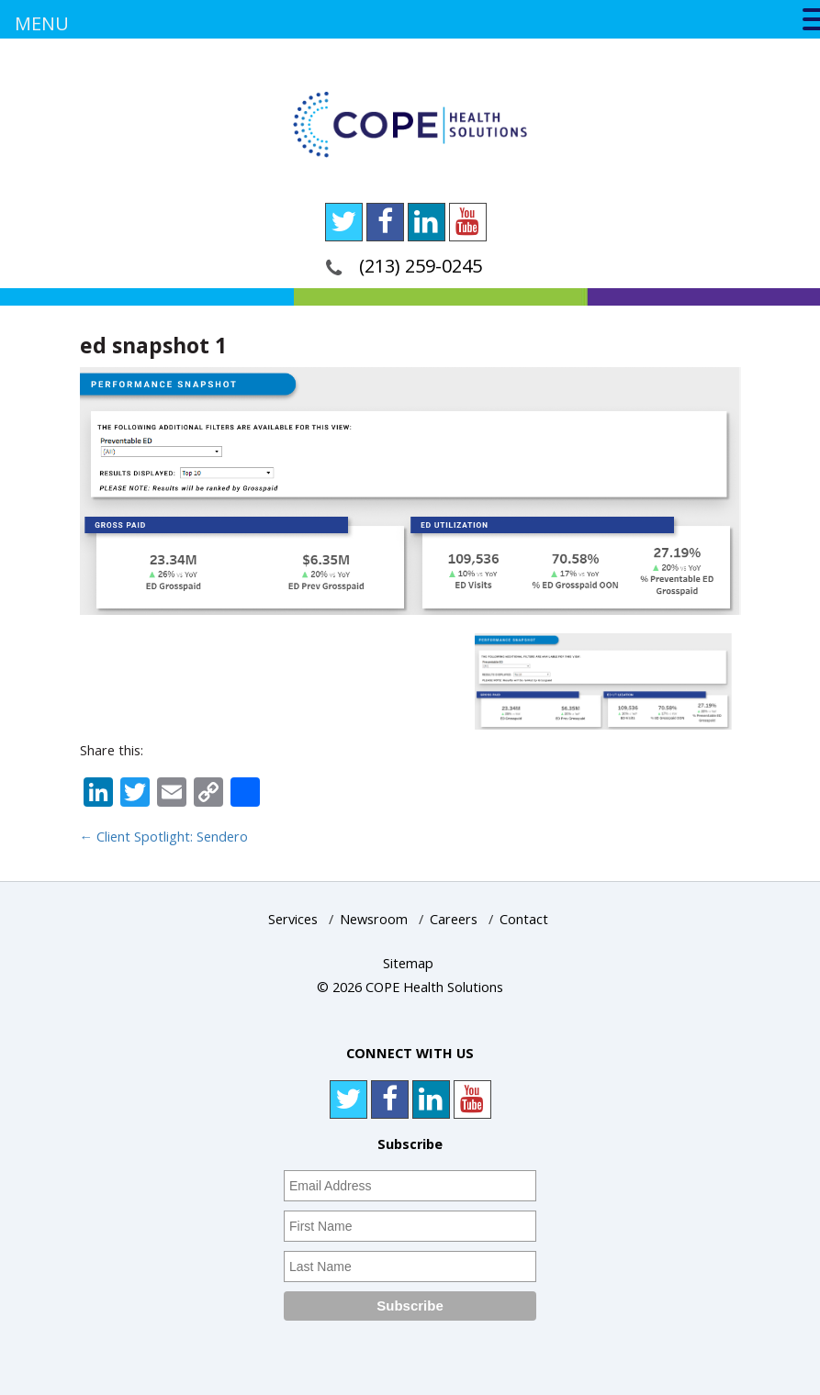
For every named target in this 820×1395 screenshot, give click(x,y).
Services (293, 919)
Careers (453, 919)
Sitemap (408, 963)
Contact (524, 919)
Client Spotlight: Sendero (164, 836)
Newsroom (374, 919)
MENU (42, 23)
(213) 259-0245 (420, 265)
